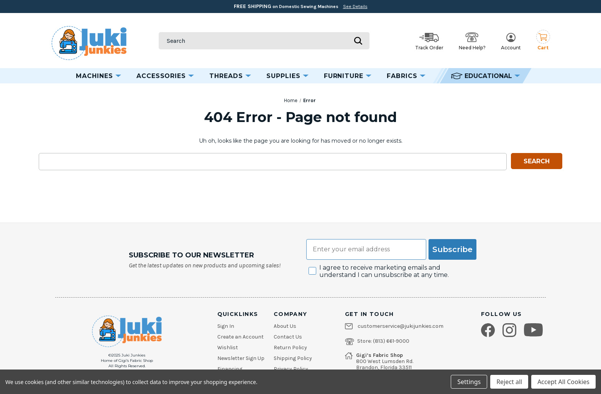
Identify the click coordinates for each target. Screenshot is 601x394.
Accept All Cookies (563, 382)
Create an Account (240, 337)
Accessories (165, 76)
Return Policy (290, 347)
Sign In (225, 326)
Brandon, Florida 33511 (384, 367)
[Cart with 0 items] (543, 41)
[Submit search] (358, 41)
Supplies (287, 76)
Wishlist (227, 347)
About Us (285, 326)
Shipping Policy (293, 358)
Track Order (429, 41)
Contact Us (288, 337)
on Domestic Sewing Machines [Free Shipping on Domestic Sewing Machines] (301, 6)
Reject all (509, 382)
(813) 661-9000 (391, 341)
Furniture (348, 76)
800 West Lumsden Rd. (384, 361)
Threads (230, 76)
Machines (98, 76)
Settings (469, 382)
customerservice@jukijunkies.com (400, 326)
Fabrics (406, 76)
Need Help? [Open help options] (472, 41)
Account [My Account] (511, 41)
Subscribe (452, 249)
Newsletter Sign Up (240, 358)
